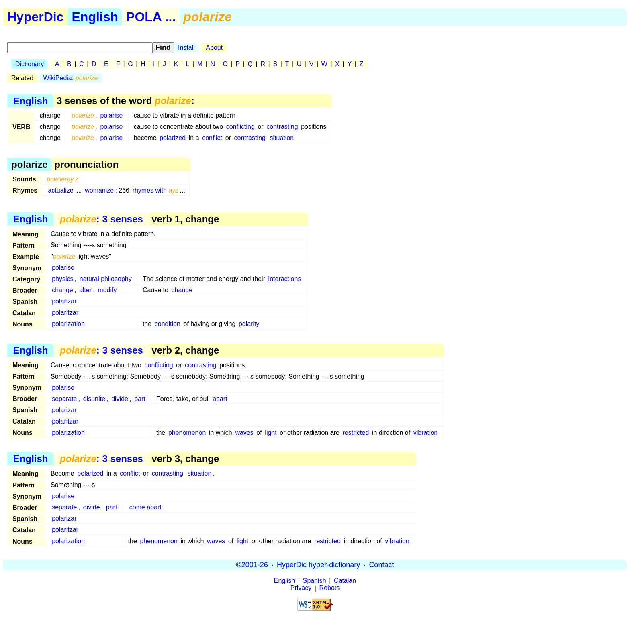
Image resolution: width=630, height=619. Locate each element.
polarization (68, 323)
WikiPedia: (70, 78)
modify (107, 290)
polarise (111, 115)
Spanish (314, 581)
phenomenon (187, 432)
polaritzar (65, 312)
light (270, 432)
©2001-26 (252, 565)
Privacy (300, 588)
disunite (94, 398)
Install (186, 47)
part (139, 398)
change (62, 290)
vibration (425, 432)
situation (282, 137)
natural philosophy (106, 278)
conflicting (240, 126)
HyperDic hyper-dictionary (318, 565)
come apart (145, 507)
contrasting (282, 126)
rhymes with (156, 190)
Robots (329, 588)
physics (62, 278)
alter (85, 290)
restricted (356, 432)
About (214, 47)
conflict (212, 137)
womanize (99, 190)
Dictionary (29, 64)
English (95, 17)
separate (64, 398)
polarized (173, 137)
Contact (381, 565)
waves (244, 432)
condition (167, 323)
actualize (60, 190)
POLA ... (151, 17)
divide (119, 398)
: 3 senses (101, 219)
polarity (249, 323)
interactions (284, 278)
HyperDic (35, 17)
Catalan (345, 581)
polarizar (64, 301)
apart (220, 398)
